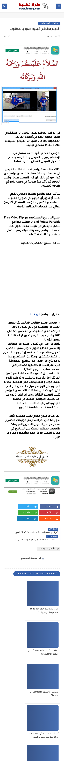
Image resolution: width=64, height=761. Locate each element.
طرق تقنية (20, 753)
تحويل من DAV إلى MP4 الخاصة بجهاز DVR (17, 688)
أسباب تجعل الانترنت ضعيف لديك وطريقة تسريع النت (18, 646)
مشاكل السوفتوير (49, 23)
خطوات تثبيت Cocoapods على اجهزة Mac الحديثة (17, 605)
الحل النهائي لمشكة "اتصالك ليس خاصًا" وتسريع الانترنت (49, 688)
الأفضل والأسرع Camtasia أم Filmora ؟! (48, 646)
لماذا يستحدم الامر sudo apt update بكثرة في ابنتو (47, 605)
